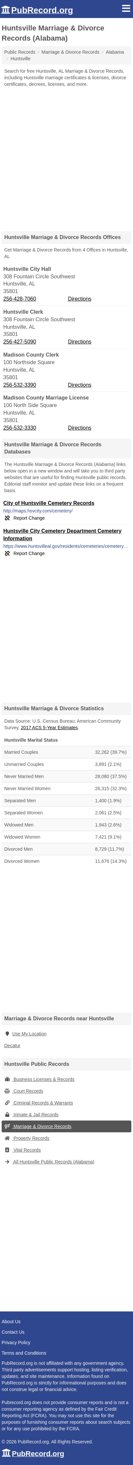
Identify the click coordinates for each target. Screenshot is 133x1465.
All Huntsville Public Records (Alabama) (49, 1161)
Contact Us (13, 1332)
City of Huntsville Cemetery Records (48, 503)
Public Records (19, 52)
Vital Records (22, 1150)
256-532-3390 (19, 385)
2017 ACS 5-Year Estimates (49, 727)
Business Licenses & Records (39, 1079)
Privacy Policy (16, 1342)
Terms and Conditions (24, 1353)
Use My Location (25, 1033)
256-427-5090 (19, 341)
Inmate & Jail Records (31, 1114)
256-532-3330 (19, 428)
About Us (11, 1321)
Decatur (12, 1045)
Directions (79, 299)
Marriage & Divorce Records (37, 1126)
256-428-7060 (19, 299)
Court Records (23, 1091)
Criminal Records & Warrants (38, 1102)
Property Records (26, 1138)
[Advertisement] (66, 157)
